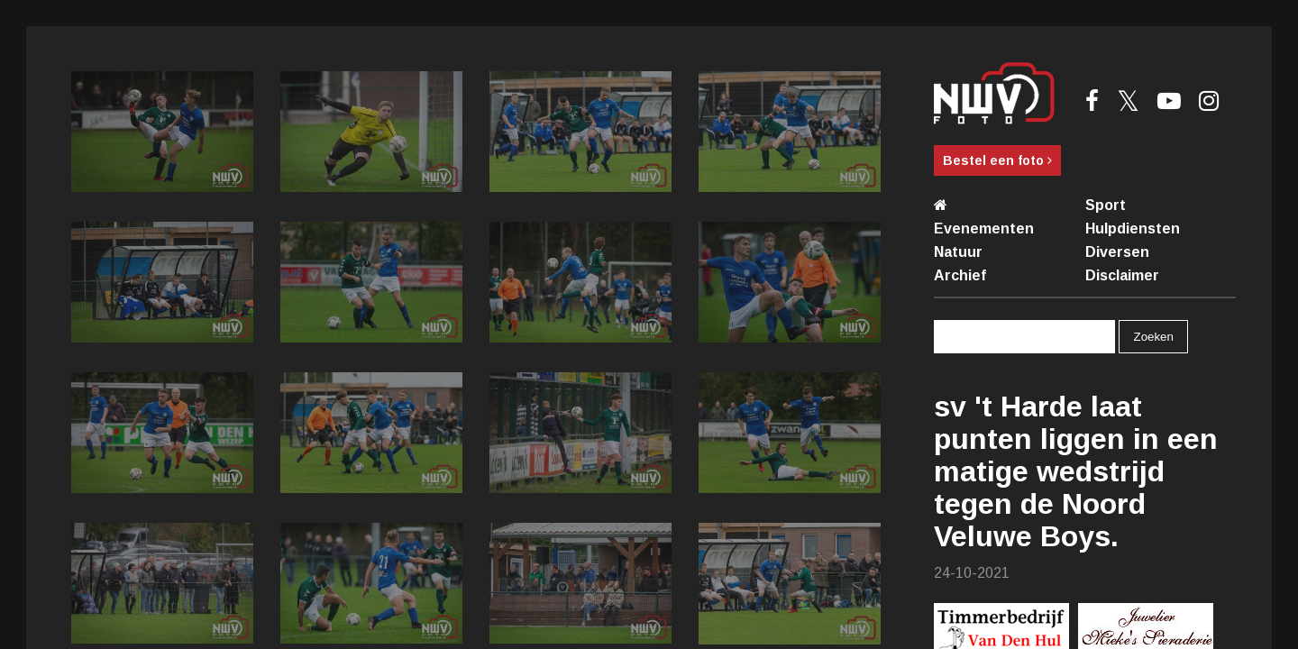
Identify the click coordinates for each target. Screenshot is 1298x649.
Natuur (958, 252)
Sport (1105, 205)
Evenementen (984, 228)
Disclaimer (1122, 275)
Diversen (1117, 252)
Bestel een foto (997, 160)
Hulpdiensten (1132, 228)
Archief (960, 275)
